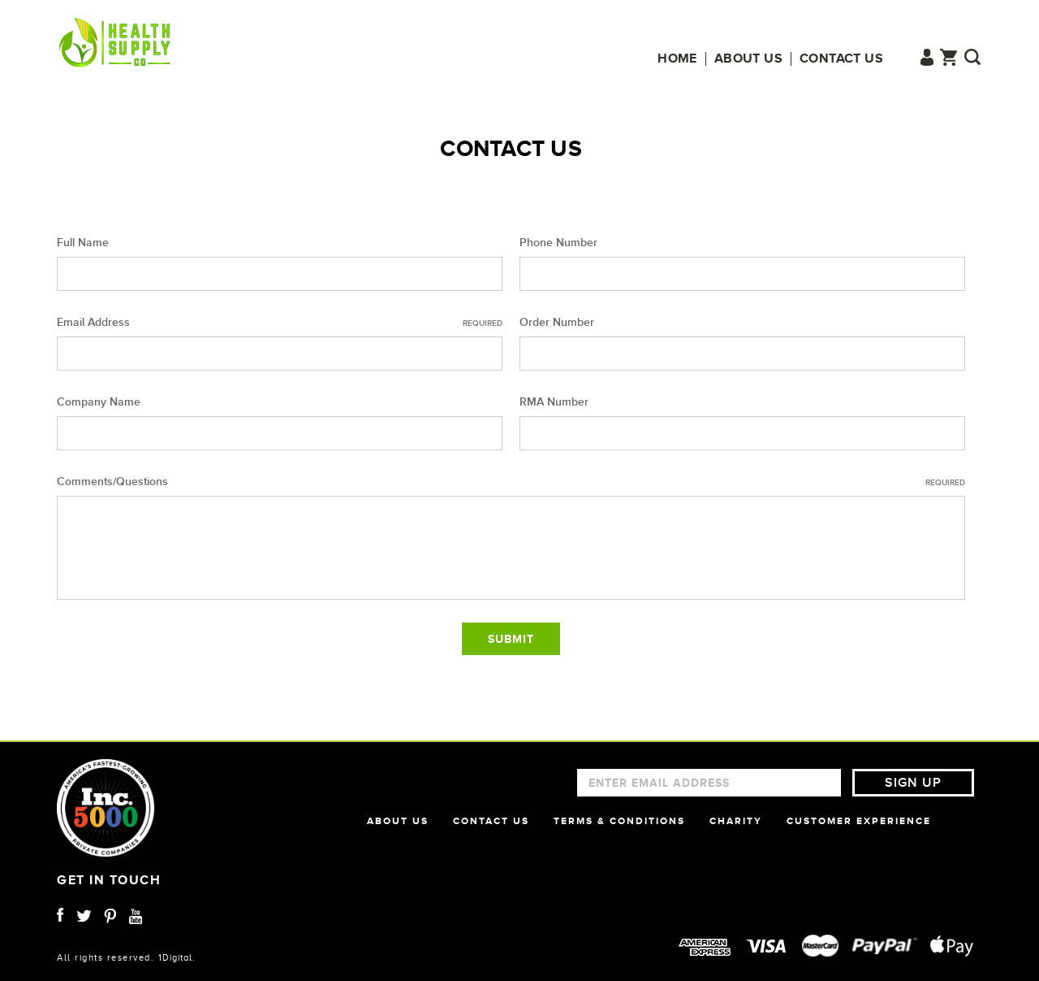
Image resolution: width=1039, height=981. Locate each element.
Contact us (841, 59)
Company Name (98, 402)
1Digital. (177, 957)
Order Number (557, 322)
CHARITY (735, 821)
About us (748, 59)
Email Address (279, 322)
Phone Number (558, 243)
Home (677, 59)
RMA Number (554, 402)
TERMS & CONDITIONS (619, 821)
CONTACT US (491, 821)
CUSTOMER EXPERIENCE (859, 821)
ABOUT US (398, 821)
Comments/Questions (511, 482)
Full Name (83, 243)
